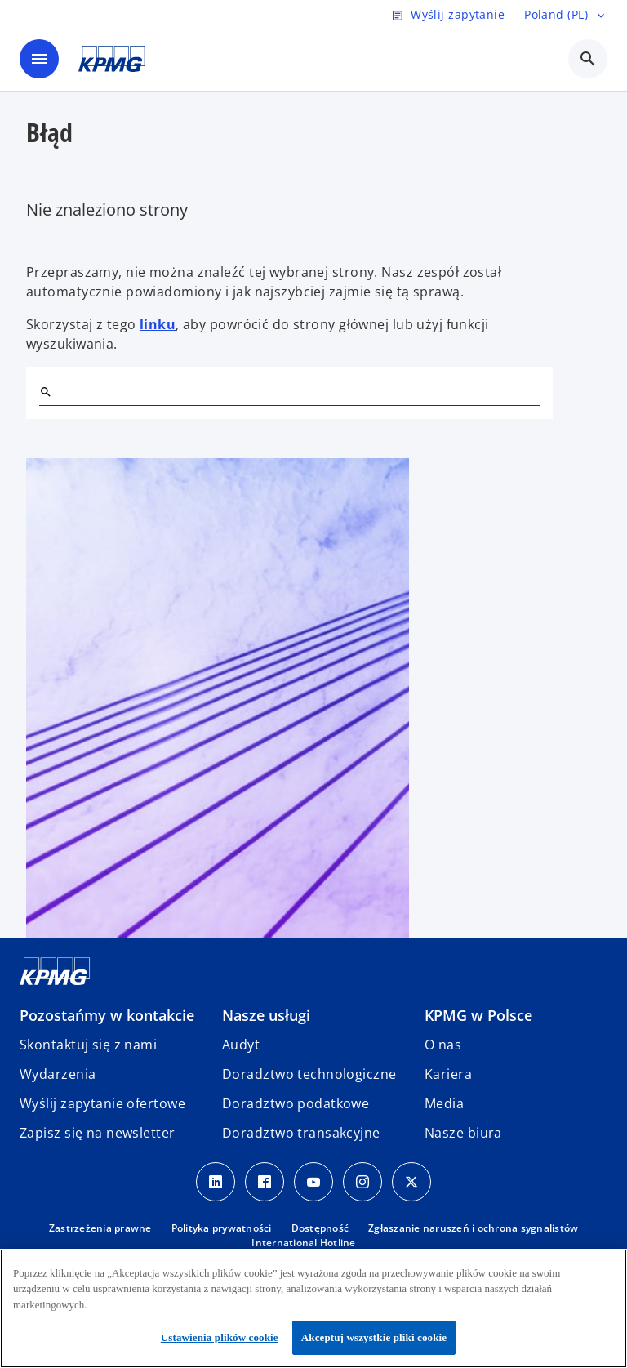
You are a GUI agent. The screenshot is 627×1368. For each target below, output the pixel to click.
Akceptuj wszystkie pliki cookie (374, 1337)
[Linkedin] (215, 1181)
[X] (411, 1181)
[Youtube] (313, 1181)
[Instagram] (362, 1181)
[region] (313, 1308)
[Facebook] (264, 1181)
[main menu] (39, 58)
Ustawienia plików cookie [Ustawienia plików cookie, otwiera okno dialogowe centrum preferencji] (219, 1337)
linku (158, 324)
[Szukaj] (45, 392)
